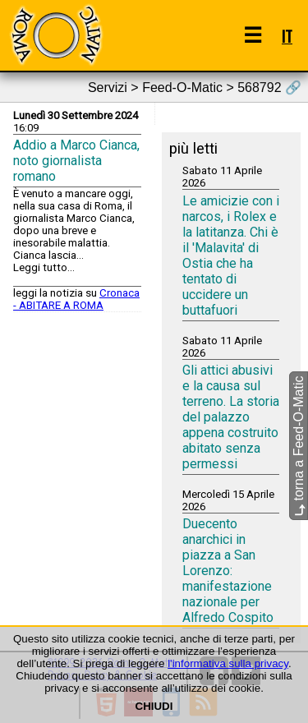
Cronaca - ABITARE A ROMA (76, 299)
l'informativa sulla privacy (228, 663)
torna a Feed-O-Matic (299, 446)
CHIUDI (154, 706)
